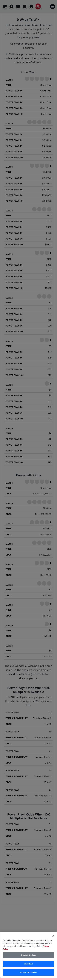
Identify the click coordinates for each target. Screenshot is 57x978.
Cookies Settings (28, 955)
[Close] (53, 935)
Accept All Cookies (28, 972)
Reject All (28, 963)
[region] (28, 955)
